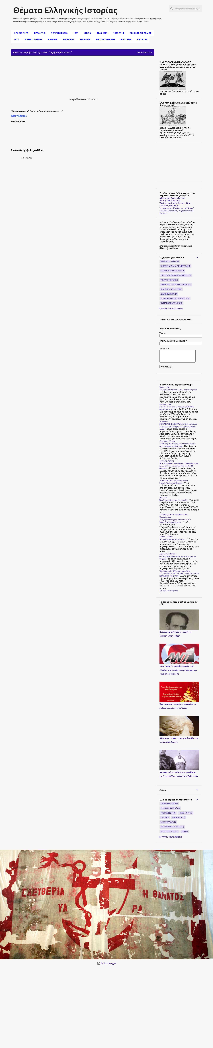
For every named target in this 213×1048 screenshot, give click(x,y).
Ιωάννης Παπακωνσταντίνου (175, 298)
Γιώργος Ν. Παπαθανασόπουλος (176, 275)
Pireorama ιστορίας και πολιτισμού (173, 480)
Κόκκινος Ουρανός (166, 461)
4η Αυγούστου (168, 831)
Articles (141, 39)
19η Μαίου (177, 817)
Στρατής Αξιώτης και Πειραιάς (170, 483)
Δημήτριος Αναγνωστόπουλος (176, 284)
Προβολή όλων (145, 53)
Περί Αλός (163, 497)
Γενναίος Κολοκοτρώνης (168, 590)
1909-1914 (117, 33)
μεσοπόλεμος (32, 39)
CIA (183, 831)
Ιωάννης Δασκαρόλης (171, 289)
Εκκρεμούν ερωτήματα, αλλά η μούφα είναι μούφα (178, 390)
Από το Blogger (106, 963)
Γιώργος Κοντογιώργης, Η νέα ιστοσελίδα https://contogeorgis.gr (175, 520)
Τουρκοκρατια (58, 33)
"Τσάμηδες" (166, 813)
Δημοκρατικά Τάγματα (168, 554)
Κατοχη (51, 39)
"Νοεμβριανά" (168, 803)
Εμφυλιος (67, 39)
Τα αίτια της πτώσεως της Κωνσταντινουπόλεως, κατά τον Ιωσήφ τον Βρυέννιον (177, 444)
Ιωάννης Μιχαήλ (169, 294)
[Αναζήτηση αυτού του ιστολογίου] (188, 8)
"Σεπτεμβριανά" (169, 808)
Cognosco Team (167, 441)
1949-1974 (84, 39)
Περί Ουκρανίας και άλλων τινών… (172, 539)
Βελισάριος (163, 421)
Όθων (86, 33)
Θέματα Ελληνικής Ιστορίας (65, 10)
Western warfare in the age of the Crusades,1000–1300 (174, 204)
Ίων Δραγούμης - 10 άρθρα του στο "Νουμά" (176, 208)
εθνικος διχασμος (140, 33)
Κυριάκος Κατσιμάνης (171, 303)
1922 (15, 39)
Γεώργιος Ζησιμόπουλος (172, 270)
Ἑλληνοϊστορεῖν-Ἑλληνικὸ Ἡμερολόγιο (174, 571)
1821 (75, 33)
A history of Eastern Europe (172, 198)
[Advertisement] (66, 76)
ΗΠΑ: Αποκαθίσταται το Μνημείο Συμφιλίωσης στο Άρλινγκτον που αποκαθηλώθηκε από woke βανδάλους (178, 466)
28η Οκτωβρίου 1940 (170, 827)
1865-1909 (101, 33)
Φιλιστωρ (125, 39)
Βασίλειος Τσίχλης (170, 261)
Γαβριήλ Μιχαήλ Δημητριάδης (175, 266)
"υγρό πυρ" (184, 813)
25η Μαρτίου (167, 822)
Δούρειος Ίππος (165, 404)
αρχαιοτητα (20, 33)
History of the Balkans (169, 200)
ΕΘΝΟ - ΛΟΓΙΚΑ (166, 537)
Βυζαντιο (38, 33)
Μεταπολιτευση (104, 39)
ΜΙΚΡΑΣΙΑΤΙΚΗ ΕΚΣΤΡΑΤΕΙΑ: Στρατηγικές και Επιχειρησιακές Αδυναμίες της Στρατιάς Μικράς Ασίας (178, 426)
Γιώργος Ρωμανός (169, 280)
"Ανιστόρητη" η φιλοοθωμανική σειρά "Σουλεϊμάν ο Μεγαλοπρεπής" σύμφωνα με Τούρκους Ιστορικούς (178, 670)
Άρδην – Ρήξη (165, 387)
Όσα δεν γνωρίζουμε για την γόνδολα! (173, 500)
